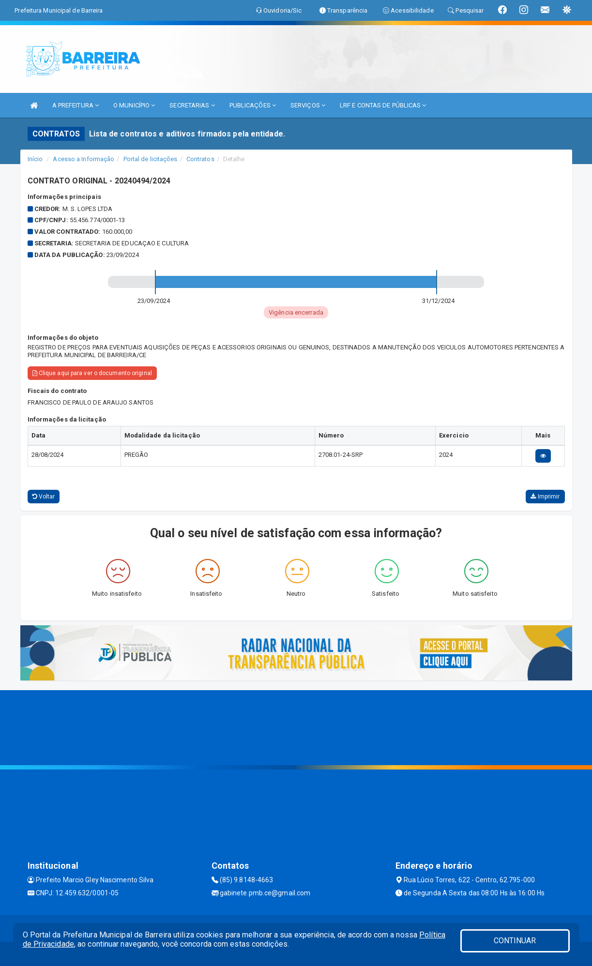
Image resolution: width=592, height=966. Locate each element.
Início (35, 159)
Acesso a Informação (83, 159)
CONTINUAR (515, 940)
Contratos (200, 159)
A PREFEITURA (75, 105)
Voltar (43, 496)
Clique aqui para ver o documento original (92, 373)
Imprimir (545, 496)
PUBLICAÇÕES (252, 105)
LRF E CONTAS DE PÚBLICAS (383, 105)
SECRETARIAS (191, 105)
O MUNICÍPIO (134, 105)
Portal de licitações (150, 159)
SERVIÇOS (307, 105)
